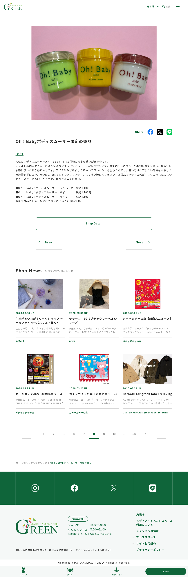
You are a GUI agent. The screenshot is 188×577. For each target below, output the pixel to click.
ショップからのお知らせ (34, 462)
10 (114, 434)
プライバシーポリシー (150, 549)
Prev (48, 242)
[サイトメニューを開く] (177, 6)
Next (139, 242)
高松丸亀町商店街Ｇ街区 (29, 550)
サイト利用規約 (146, 543)
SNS (166, 571)
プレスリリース (146, 537)
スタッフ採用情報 (147, 531)
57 (144, 434)
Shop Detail (94, 223)
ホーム (17, 463)
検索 (166, 6)
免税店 (140, 514)
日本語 (150, 6)
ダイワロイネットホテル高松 (91, 550)
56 (134, 434)
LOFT (20, 154)
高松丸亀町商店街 (59, 550)
